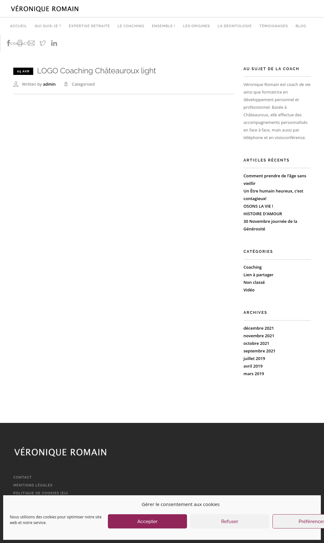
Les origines (196, 26)
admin (49, 84)
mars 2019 (254, 373)
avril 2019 (253, 366)
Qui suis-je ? (47, 26)
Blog (301, 26)
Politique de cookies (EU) (40, 493)
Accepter (147, 521)
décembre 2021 (259, 328)
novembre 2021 (259, 336)
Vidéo (249, 290)
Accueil (18, 26)
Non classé (254, 282)
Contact (22, 477)
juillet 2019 (254, 358)
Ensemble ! (163, 26)
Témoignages (273, 26)
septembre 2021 (260, 351)
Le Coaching (131, 26)
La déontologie (235, 26)
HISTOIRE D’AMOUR (263, 214)
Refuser (229, 521)
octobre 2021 (257, 343)
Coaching (253, 267)
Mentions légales (33, 485)
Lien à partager (259, 275)
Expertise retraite (89, 26)
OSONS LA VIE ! (258, 206)
